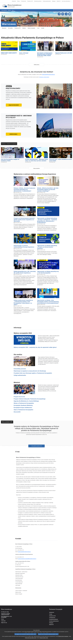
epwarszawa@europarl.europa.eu (48, 74)
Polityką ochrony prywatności (63, 636)
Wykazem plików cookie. (44, 637)
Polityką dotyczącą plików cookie (30, 637)
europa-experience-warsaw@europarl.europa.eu (27, 558)
